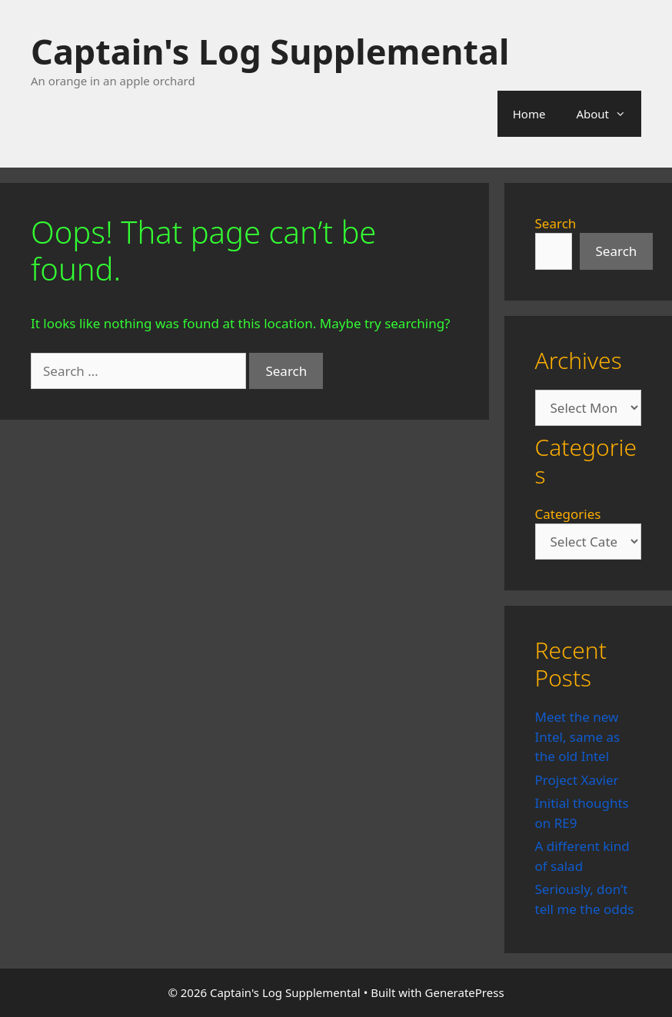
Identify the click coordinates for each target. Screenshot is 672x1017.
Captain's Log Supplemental (270, 51)
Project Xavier (577, 780)
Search (556, 223)
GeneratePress (464, 992)
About (608, 114)
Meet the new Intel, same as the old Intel (577, 736)
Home (529, 113)
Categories (568, 514)
